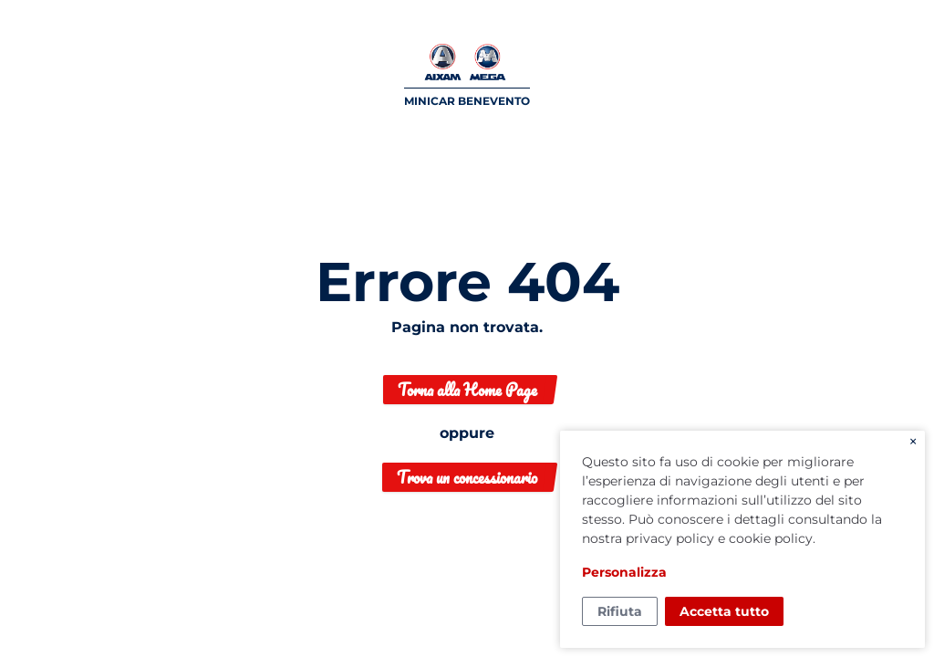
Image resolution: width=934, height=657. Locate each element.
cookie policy (771, 538)
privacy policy (670, 538)
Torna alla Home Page (467, 389)
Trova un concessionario (467, 477)
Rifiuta (619, 611)
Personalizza (624, 572)
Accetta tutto (724, 611)
